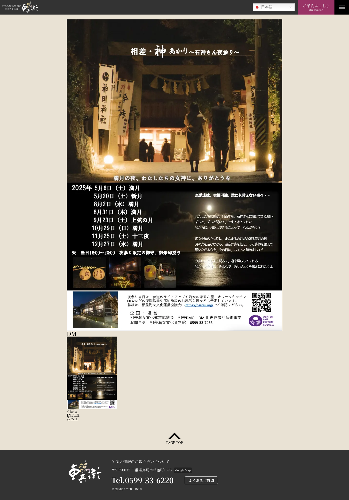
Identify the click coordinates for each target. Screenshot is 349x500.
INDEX (73, 415)
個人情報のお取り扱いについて (142, 462)
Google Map (182, 470)
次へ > (72, 419)
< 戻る (72, 411)
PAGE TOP (174, 442)
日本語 (263, 7)
